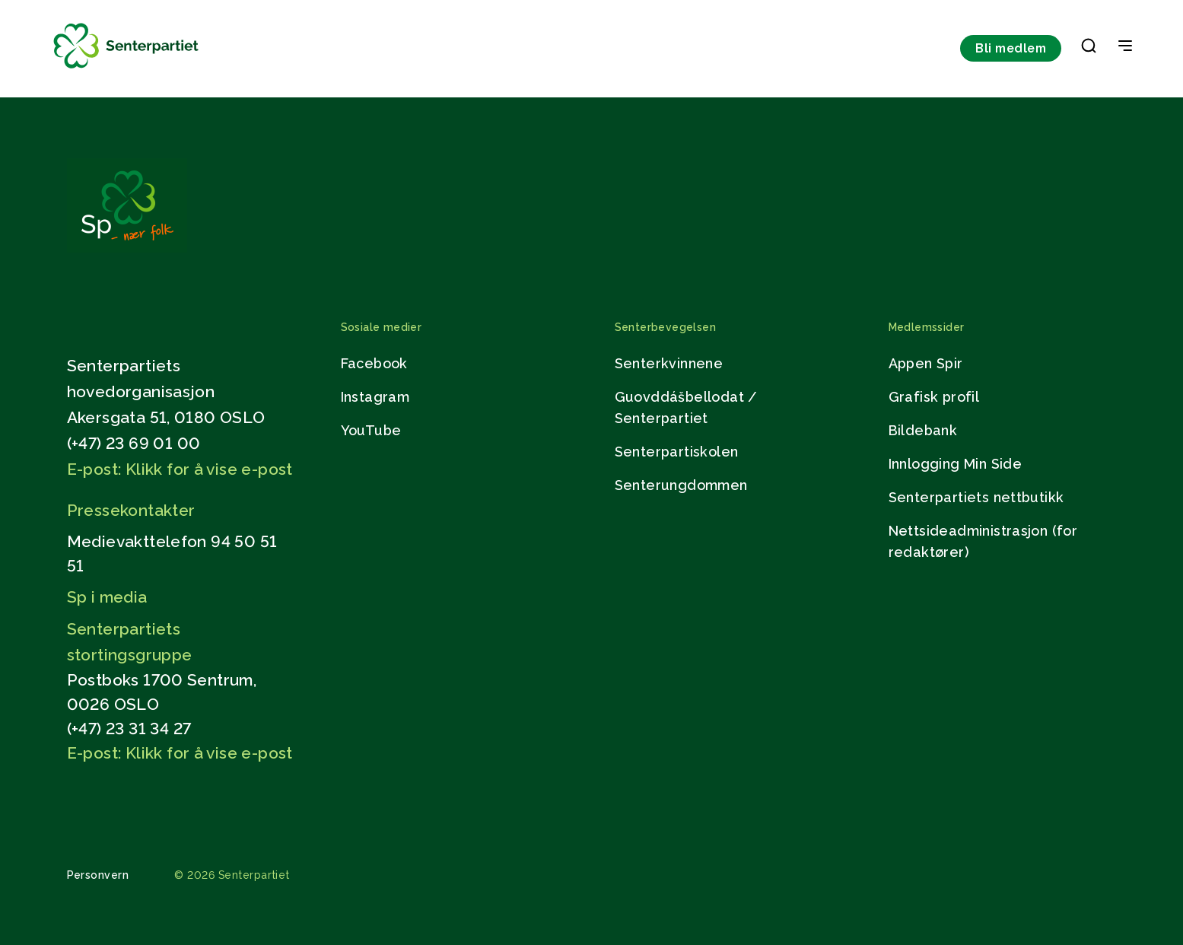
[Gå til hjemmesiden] (127, 248)
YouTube (371, 430)
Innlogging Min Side (955, 464)
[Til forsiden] (126, 68)
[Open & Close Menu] (1125, 47)
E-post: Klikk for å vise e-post (180, 469)
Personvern (98, 875)
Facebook (374, 363)
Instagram (375, 397)
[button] (1089, 49)
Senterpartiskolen (677, 452)
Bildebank (923, 430)
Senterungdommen (681, 485)
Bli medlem (1010, 48)
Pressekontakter (131, 510)
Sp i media (107, 596)
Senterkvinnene (669, 363)
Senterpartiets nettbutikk (976, 497)
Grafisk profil (934, 397)
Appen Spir (926, 363)
